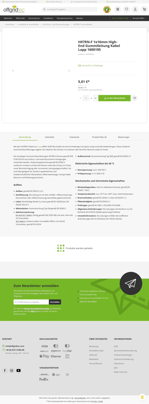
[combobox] (71, 9)
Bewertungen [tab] (123, 137)
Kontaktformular (96, 350)
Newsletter (94, 359)
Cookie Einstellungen (123, 355)
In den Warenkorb (114, 97)
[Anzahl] (86, 98)
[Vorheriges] (13, 71)
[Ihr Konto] (135, 9)
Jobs (116, 368)
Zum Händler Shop (120, 18)
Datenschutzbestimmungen (37, 308)
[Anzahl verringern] (80, 98)
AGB (33, 311)
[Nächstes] (69, 71)
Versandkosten (95, 363)
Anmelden (55, 302)
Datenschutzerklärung (124, 359)
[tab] (24, 137)
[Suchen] (44, 9)
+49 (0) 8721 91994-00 (15, 350)
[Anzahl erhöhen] (91, 98)
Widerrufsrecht (120, 372)
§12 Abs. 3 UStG (97, 401)
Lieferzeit (93, 355)
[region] (41, 71)
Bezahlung (93, 346)
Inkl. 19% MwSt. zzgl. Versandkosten (90, 90)
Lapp (40, 146)
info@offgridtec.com (15, 346)
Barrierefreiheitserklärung (125, 350)
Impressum (119, 363)
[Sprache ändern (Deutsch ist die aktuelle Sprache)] (144, 1)
